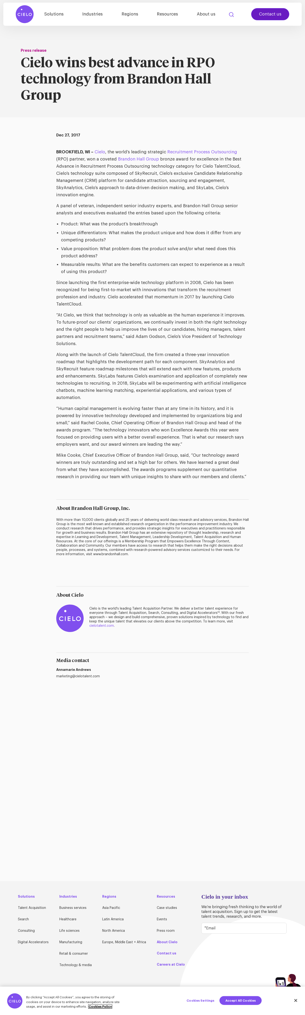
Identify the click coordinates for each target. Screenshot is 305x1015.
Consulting (26, 930)
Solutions (69, 15)
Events (162, 919)
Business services (72, 908)
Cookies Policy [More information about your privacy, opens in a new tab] (100, 1006)
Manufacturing (70, 942)
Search (231, 15)
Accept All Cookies (240, 1000)
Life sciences (69, 930)
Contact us (270, 15)
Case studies (167, 908)
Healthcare (67, 919)
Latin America (113, 919)
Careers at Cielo (171, 964)
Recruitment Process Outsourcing (202, 152)
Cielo (100, 152)
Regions (138, 15)
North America (113, 930)
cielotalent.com (101, 625)
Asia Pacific (111, 908)
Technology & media (75, 965)
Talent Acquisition (32, 908)
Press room (166, 930)
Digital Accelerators (33, 942)
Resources (172, 15)
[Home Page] (25, 15)
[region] (152, 1001)
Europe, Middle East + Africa (124, 942)
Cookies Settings (200, 1000)
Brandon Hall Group (138, 159)
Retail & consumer (73, 953)
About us (208, 15)
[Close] (295, 1000)
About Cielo (167, 942)
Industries (104, 15)
